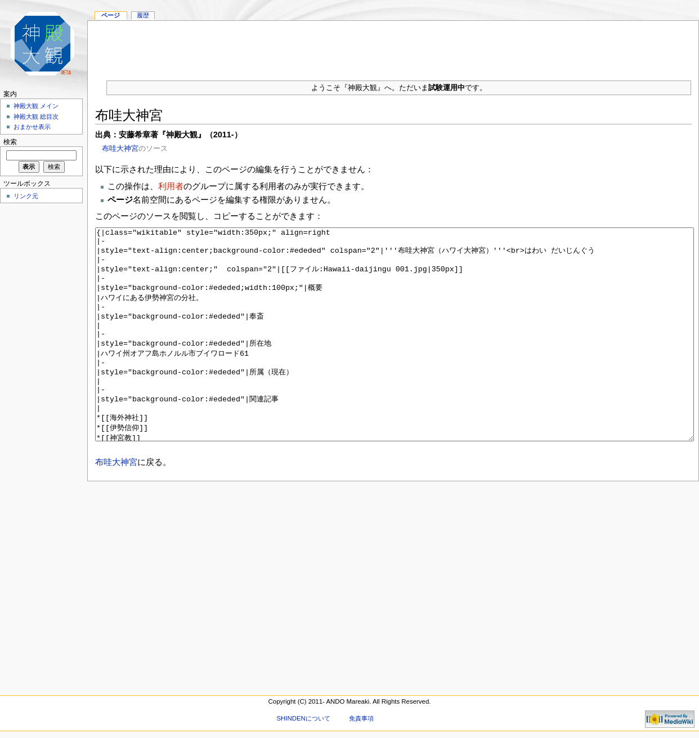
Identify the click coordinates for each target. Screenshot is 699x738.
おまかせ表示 (32, 126)
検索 (10, 141)
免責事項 (361, 718)
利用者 (170, 186)
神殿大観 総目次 (36, 116)
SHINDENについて (303, 718)
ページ (110, 15)
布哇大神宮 (120, 148)
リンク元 (26, 196)
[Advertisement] (393, 46)
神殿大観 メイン (36, 105)
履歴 (143, 15)
